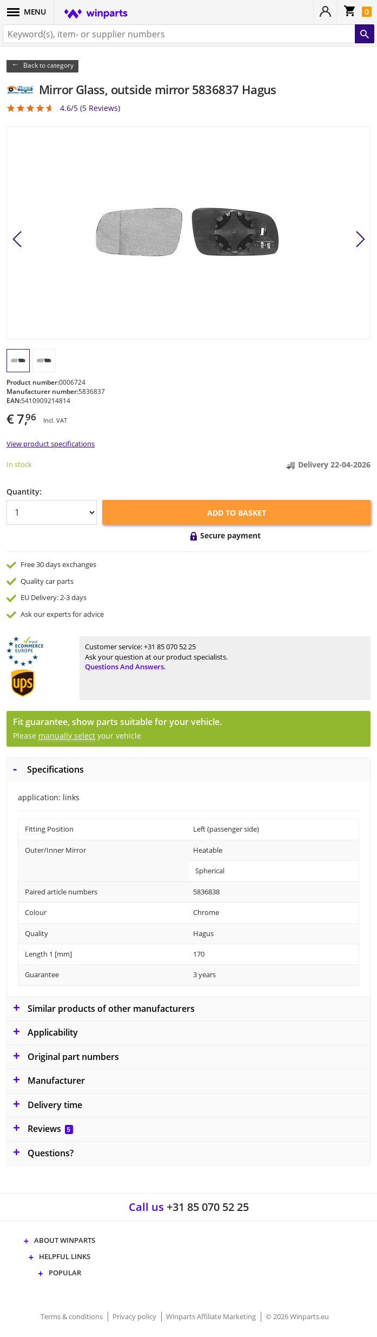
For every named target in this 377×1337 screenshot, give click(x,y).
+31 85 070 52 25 (170, 646)
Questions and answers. (125, 666)
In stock (19, 464)
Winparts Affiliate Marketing (211, 1316)
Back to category (48, 65)
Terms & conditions (72, 1316)
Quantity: (24, 491)
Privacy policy (135, 1316)
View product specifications (50, 444)
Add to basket (236, 513)
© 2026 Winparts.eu (297, 1316)
